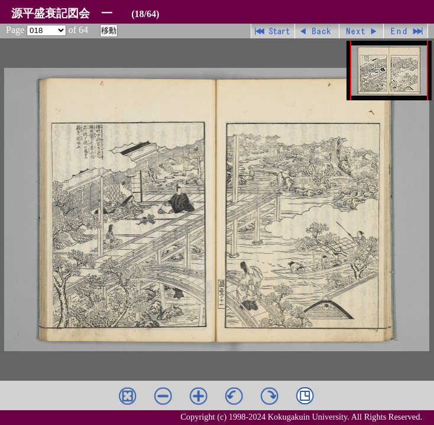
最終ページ (406, 31)
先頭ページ (273, 31)
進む (361, 31)
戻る (317, 31)
